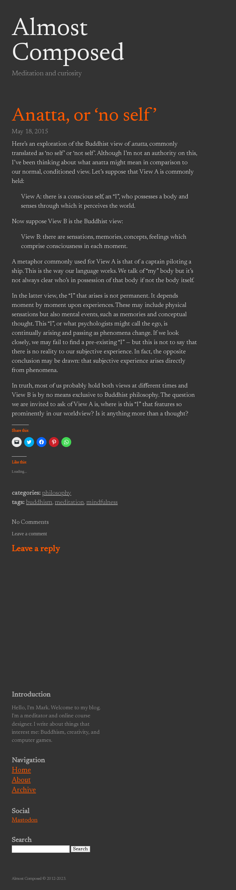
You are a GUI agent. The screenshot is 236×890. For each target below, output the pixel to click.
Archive (24, 790)
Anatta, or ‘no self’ (84, 116)
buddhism (39, 502)
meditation (69, 502)
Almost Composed (68, 41)
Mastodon (24, 820)
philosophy (56, 493)
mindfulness (102, 502)
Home (21, 770)
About (21, 780)
